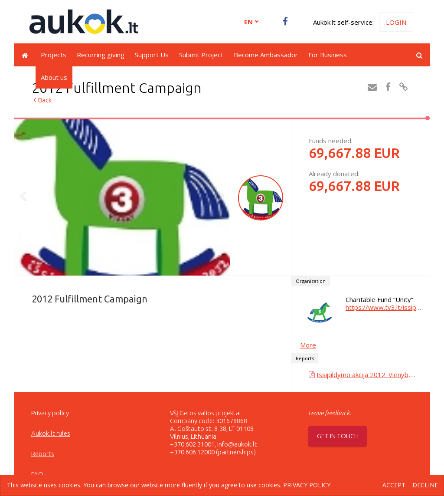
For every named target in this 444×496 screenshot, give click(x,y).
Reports (42, 453)
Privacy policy (50, 413)
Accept (393, 485)
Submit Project (201, 54)
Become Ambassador (266, 54)
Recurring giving (100, 54)
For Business (327, 54)
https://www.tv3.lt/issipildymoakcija (383, 307)
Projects (53, 54)
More (308, 345)
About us (54, 77)
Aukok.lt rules (50, 433)
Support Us (152, 54)
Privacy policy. (307, 485)
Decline (425, 485)
